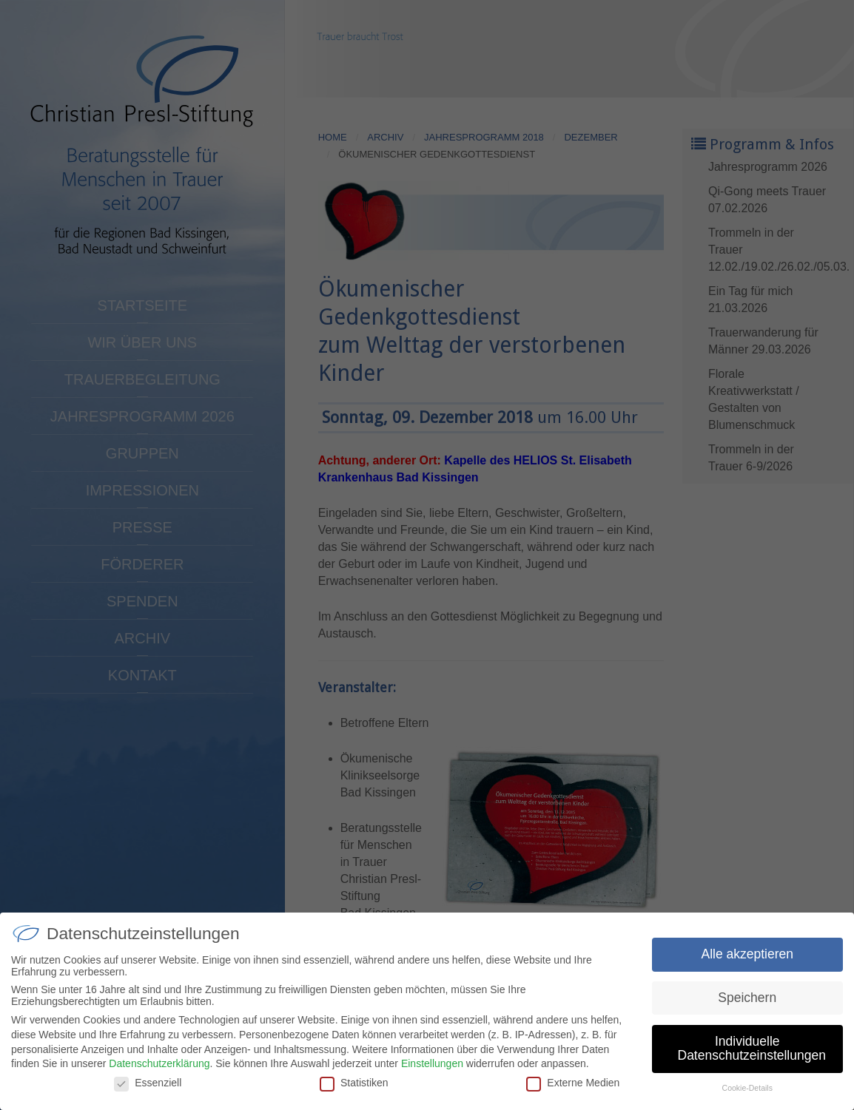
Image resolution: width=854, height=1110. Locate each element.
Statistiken (354, 1091)
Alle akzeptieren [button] (747, 962)
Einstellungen (432, 1072)
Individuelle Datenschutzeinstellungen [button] (752, 1057)
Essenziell (147, 1091)
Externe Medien (572, 1091)
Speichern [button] (747, 1006)
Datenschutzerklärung (159, 1072)
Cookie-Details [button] (747, 1096)
